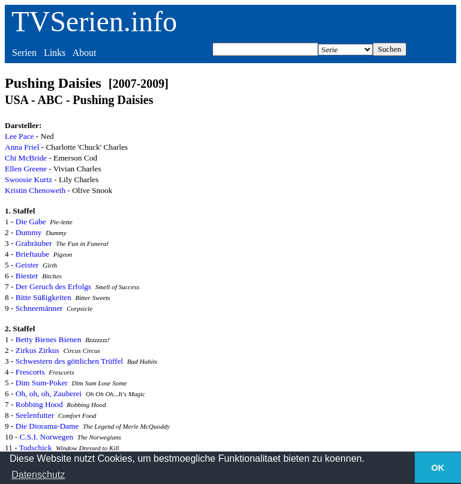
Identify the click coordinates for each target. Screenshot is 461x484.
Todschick (35, 447)
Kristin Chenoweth (35, 190)
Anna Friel (22, 147)
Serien (24, 52)
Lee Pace (19, 136)
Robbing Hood (39, 404)
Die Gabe (31, 221)
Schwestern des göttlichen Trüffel (69, 361)
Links (54, 52)
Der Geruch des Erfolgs (53, 286)
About (84, 52)
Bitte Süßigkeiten (43, 297)
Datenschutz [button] (38, 475)
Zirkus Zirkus (37, 350)
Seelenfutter (35, 415)
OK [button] (438, 468)
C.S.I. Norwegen (46, 436)
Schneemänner (39, 308)
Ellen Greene (26, 168)
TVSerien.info (94, 21)
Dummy (29, 232)
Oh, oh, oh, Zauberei (49, 393)
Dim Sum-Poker (42, 382)
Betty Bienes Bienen (49, 339)
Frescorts (30, 371)
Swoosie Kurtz (28, 179)
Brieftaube (32, 254)
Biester (27, 275)
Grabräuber (34, 243)
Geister (27, 264)
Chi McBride (26, 157)
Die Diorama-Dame (47, 425)
